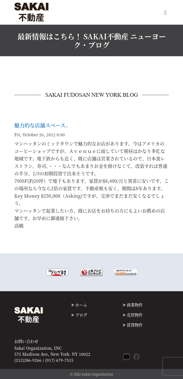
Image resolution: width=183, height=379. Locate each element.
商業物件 (135, 305)
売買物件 (135, 315)
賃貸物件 (135, 325)
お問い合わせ (26, 341)
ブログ (81, 315)
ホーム (81, 305)
